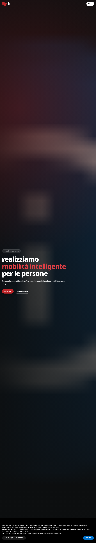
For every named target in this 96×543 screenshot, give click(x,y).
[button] (93, 522)
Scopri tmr (7, 291)
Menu (90, 4)
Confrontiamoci (22, 291)
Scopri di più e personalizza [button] (14, 537)
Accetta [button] (88, 537)
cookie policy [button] (55, 527)
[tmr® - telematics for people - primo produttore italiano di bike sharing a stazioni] (8, 4)
